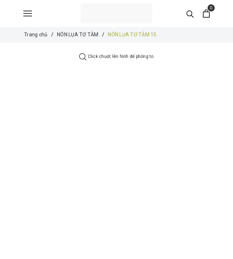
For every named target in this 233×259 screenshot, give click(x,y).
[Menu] (27, 13)
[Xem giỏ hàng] (206, 13)
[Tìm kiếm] (190, 13)
